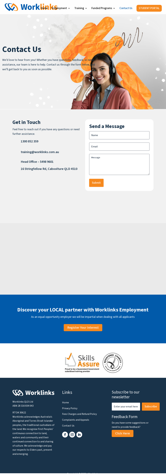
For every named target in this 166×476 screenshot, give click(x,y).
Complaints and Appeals (75, 420)
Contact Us (125, 8)
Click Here (122, 433)
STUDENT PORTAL (149, 8)
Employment (59, 8)
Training (79, 8)
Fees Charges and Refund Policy (79, 414)
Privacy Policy (69, 408)
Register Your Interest (83, 327)
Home (44, 8)
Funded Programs (101, 8)
